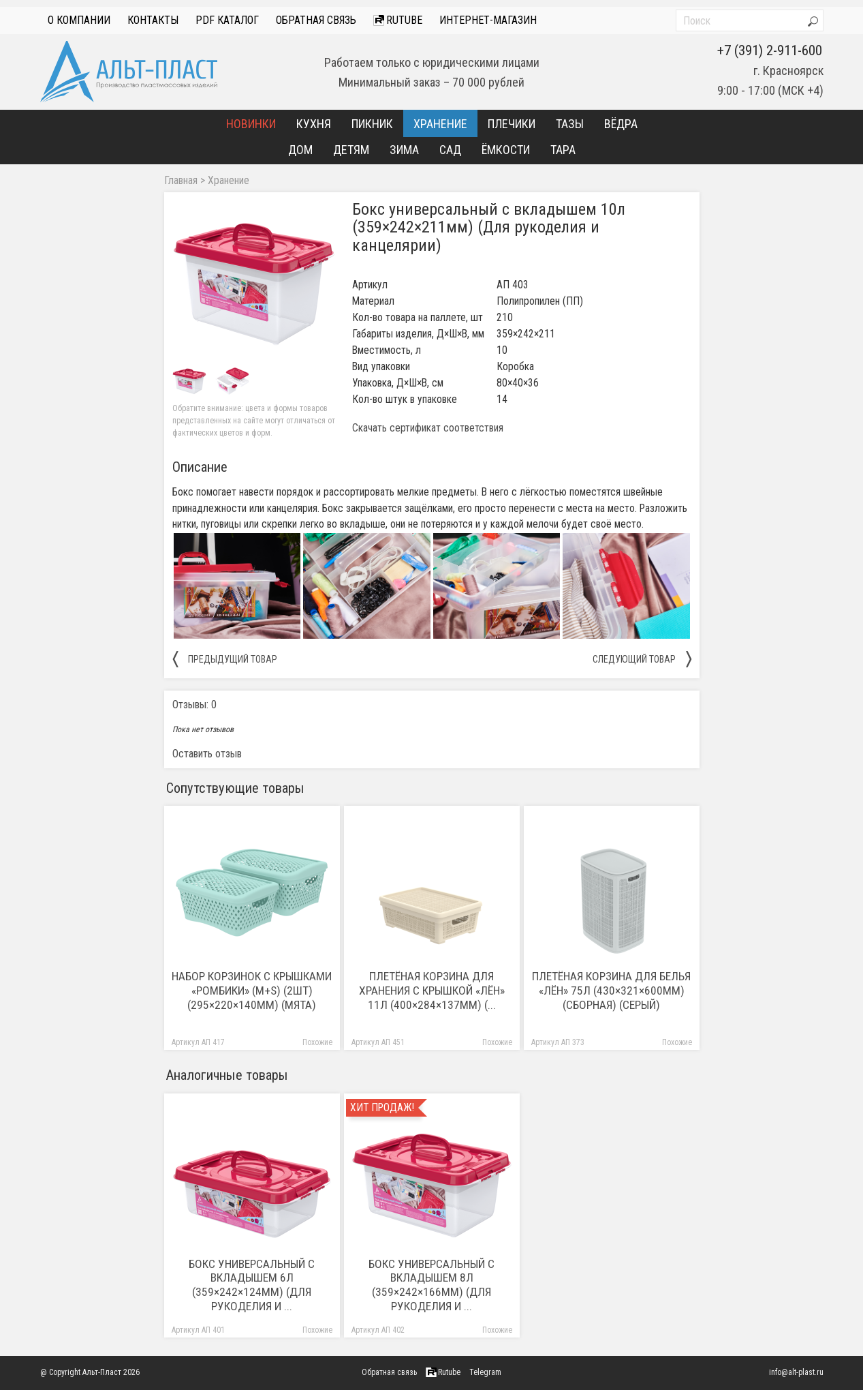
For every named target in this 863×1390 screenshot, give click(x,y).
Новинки (251, 124)
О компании (79, 20)
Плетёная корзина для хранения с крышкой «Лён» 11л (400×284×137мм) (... (432, 990)
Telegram (485, 1372)
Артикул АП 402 (378, 1330)
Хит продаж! (382, 1108)
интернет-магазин (488, 20)
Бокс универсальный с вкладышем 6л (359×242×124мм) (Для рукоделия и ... (252, 1285)
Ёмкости (506, 149)
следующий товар (642, 658)
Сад (450, 149)
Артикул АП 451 (378, 1042)
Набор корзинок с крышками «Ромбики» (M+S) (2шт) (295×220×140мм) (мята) (252, 990)
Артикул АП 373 (557, 1042)
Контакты (152, 20)
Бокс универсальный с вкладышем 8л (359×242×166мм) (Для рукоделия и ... (431, 1285)
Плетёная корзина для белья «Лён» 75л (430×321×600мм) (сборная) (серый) (611, 990)
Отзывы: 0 (194, 704)
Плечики (511, 124)
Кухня (313, 124)
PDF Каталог (227, 20)
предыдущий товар (224, 658)
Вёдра (621, 124)
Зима (404, 149)
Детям (351, 149)
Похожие (317, 1042)
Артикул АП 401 (198, 1330)
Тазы (570, 124)
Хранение (440, 124)
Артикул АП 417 (198, 1042)
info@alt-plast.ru (796, 1372)
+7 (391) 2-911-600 (769, 50)
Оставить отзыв (207, 753)
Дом (300, 149)
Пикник (372, 124)
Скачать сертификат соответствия (427, 428)
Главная (181, 181)
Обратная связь (316, 20)
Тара (563, 149)
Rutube (397, 20)
